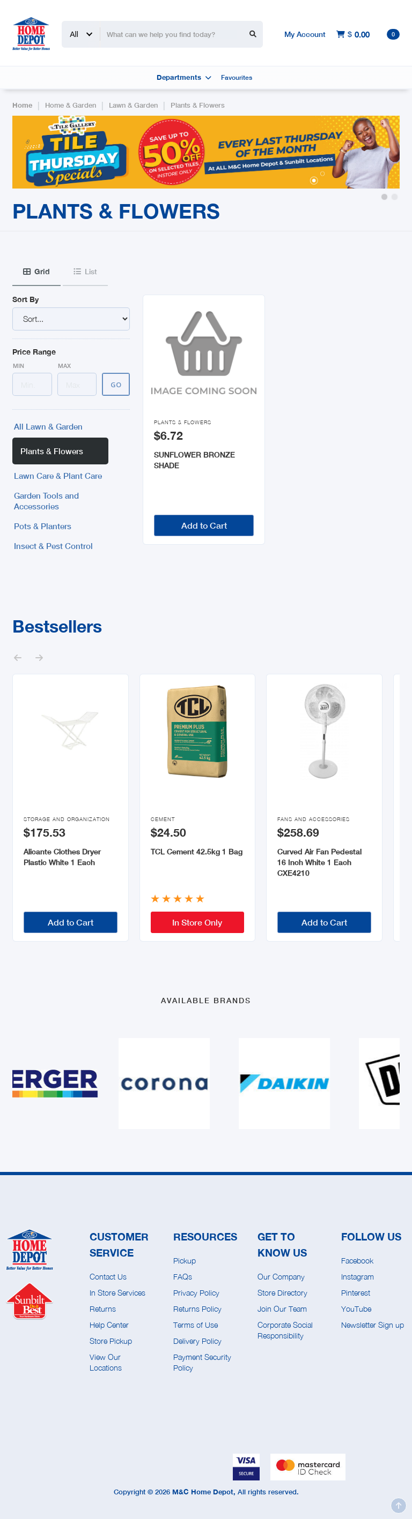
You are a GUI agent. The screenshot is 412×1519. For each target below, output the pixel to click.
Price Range (34, 351)
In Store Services (117, 1292)
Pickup (184, 1260)
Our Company (281, 1276)
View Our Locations (106, 1362)
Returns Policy (197, 1308)
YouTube (356, 1308)
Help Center (109, 1324)
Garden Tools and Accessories (46, 501)
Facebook (357, 1260)
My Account (305, 34)
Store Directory (282, 1292)
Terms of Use (195, 1324)
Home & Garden (70, 105)
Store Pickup (111, 1340)
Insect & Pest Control (53, 546)
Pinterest (355, 1292)
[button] (384, 197)
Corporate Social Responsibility (285, 1330)
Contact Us (108, 1276)
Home (22, 105)
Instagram (357, 1276)
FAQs (182, 1276)
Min (18, 365)
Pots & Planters (42, 526)
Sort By (25, 299)
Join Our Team (282, 1308)
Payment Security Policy (202, 1362)
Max (64, 365)
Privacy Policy (196, 1292)
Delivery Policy (197, 1340)
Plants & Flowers (198, 105)
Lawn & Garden (133, 105)
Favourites (236, 77)
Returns (103, 1308)
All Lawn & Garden (48, 426)
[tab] (36, 272)
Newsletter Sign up (372, 1324)
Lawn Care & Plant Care (58, 475)
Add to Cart (204, 525)
